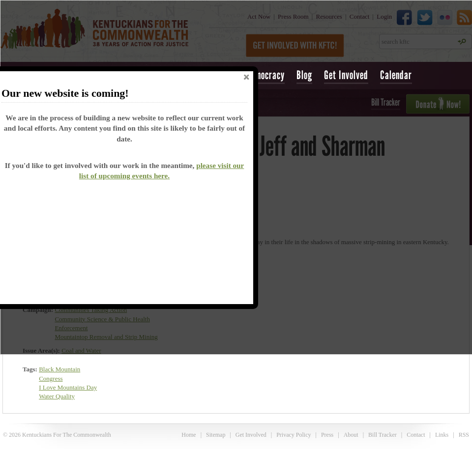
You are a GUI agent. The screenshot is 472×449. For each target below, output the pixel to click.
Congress (50, 378)
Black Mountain (59, 369)
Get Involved (346, 75)
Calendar (396, 75)
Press (327, 434)
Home (188, 434)
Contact (416, 434)
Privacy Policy (293, 434)
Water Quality (57, 396)
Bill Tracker (382, 434)
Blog (304, 75)
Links (441, 434)
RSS (464, 434)
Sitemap (215, 434)
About (351, 434)
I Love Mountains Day (68, 387)
